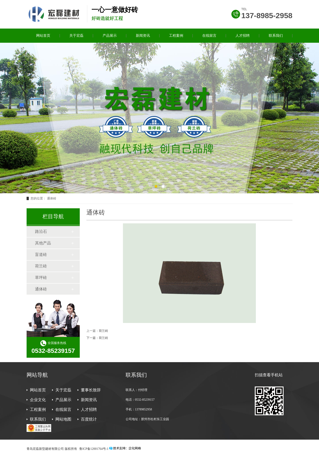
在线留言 (209, 35)
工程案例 (176, 35)
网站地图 (63, 419)
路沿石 (41, 231)
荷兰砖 (103, 330)
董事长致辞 (91, 390)
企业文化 (38, 400)
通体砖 (41, 289)
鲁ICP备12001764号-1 (94, 448)
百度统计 (89, 419)
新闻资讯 (143, 35)
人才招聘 (242, 35)
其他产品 (43, 243)
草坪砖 (41, 277)
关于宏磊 (76, 35)
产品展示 (110, 35)
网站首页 (43, 35)
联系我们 (276, 35)
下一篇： (92, 338)
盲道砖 (41, 254)
